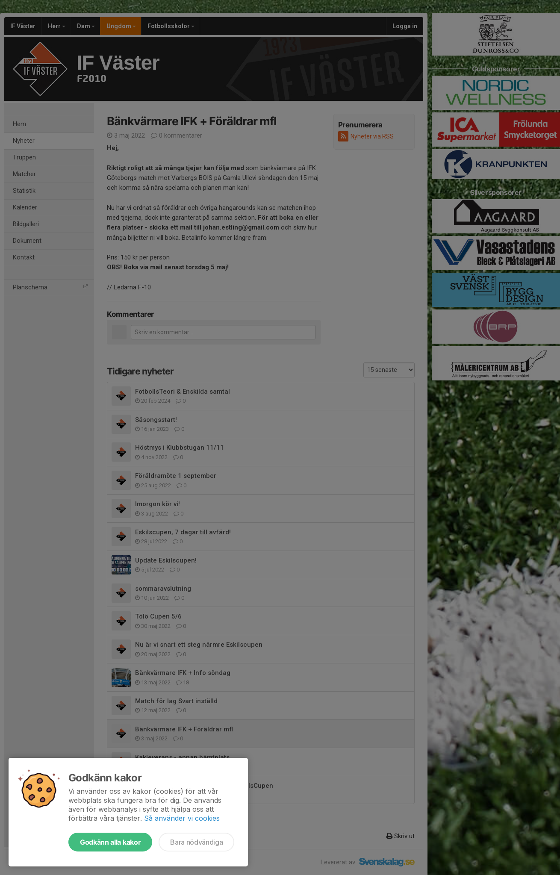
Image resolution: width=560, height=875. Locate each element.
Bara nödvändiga (196, 842)
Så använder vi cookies (182, 818)
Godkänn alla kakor (110, 842)
